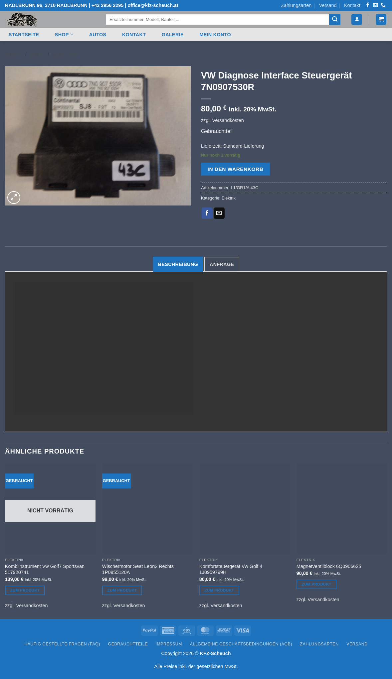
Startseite (24, 34)
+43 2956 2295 (107, 5)
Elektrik (65, 54)
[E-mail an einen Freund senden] (219, 213)
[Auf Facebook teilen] (207, 213)
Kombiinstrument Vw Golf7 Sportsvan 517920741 (45, 569)
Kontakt (352, 5)
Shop (64, 34)
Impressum (169, 644)
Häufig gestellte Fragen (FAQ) (62, 644)
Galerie (173, 34)
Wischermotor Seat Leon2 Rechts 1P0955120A (138, 569)
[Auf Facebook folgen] (367, 5)
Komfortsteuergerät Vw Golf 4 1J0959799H (231, 569)
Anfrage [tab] (222, 264)
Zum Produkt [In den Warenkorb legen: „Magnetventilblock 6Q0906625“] (316, 584)
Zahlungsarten (296, 5)
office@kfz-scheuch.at (152, 5)
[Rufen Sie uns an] (383, 5)
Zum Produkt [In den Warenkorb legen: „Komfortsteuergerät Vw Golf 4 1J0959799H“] (219, 590)
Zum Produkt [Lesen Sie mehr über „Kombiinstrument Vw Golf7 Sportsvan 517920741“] (25, 590)
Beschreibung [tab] (178, 264)
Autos (97, 34)
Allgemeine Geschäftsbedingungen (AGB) (241, 644)
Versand (328, 5)
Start (13, 54)
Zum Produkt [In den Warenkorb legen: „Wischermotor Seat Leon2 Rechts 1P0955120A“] (122, 590)
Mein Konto (215, 34)
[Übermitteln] (334, 19)
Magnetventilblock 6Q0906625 (328, 566)
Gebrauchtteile (128, 644)
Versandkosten (228, 120)
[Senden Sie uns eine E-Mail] (375, 5)
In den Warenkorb (236, 169)
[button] (356, 19)
